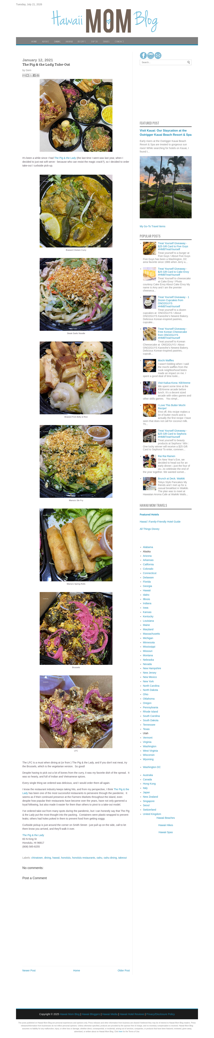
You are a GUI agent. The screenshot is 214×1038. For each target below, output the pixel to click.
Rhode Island (150, 711)
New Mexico (150, 677)
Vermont (147, 737)
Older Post (124, 970)
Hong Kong (149, 783)
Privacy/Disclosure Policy (160, 1014)
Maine (146, 625)
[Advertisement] (151, 92)
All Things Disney (149, 528)
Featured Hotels (149, 514)
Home (34, 41)
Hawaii (69, 41)
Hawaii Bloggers (91, 1014)
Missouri (147, 651)
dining (47, 857)
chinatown (37, 857)
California (148, 564)
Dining (57, 41)
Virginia (147, 742)
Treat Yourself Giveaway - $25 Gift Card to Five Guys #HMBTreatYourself (173, 246)
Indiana (147, 603)
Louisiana (148, 620)
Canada (147, 779)
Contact (119, 41)
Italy (145, 788)
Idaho (146, 594)
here (120, 1032)
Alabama (148, 547)
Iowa (145, 607)
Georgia (147, 586)
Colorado (148, 568)
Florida (147, 581)
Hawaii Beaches (165, 817)
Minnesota (149, 642)
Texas (146, 729)
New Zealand (150, 796)
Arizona (147, 555)
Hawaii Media (110, 1014)
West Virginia (150, 750)
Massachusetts (151, 633)
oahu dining (110, 857)
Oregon (147, 703)
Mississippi (149, 646)
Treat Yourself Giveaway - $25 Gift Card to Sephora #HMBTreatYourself (172, 433)
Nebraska (148, 659)
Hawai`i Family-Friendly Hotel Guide (160, 521)
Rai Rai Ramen (166, 456)
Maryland (148, 629)
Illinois (146, 599)
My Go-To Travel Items (152, 226)
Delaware (148, 577)
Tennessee (149, 724)
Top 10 (94, 41)
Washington (149, 746)
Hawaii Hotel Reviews (132, 1014)
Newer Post (28, 970)
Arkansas (148, 560)
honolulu (66, 857)
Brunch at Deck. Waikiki (171, 478)
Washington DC (152, 767)
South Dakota (150, 720)
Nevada (147, 664)
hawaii (56, 857)
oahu (99, 857)
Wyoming (148, 759)
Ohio (145, 694)
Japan (146, 792)
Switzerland (149, 809)
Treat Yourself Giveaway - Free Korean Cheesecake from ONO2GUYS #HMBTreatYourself (172, 333)
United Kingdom (152, 814)
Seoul (146, 805)
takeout (122, 857)
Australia (148, 775)
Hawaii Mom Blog (70, 1014)
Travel (106, 41)
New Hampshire (152, 668)
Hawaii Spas (166, 832)
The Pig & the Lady (65, 157)
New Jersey (149, 672)
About (45, 41)
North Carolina (151, 685)
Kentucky (148, 616)
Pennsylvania (150, 707)
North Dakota (150, 689)
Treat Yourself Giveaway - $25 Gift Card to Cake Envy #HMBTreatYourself (173, 271)
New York (148, 681)
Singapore (149, 801)
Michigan (148, 638)
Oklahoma (149, 698)
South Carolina (151, 716)
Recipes (82, 41)
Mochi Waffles (166, 360)
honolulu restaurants (83, 857)
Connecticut (149, 573)
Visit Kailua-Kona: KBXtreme (174, 382)
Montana (148, 655)
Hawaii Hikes (165, 825)
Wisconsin (149, 754)
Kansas (147, 612)
